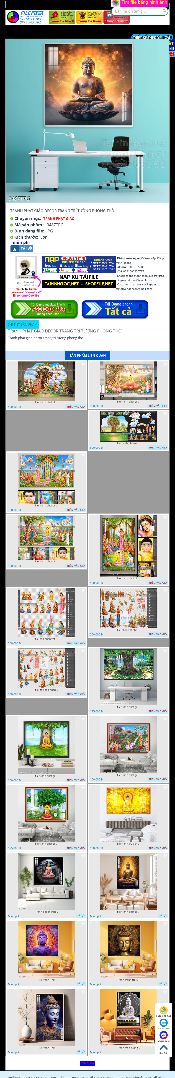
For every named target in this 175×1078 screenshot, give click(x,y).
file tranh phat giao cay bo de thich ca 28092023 (46, 843)
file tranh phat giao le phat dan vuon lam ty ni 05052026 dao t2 (128, 578)
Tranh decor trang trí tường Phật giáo (46, 911)
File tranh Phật (46, 979)
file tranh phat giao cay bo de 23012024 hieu (128, 707)
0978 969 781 (163, 1012)
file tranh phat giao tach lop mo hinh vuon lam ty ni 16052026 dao (46, 402)
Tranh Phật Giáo (59, 218)
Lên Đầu (163, 1049)
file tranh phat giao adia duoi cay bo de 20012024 (46, 776)
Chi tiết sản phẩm (22, 324)
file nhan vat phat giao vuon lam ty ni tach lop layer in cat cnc (128, 630)
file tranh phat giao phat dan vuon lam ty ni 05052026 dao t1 (46, 561)
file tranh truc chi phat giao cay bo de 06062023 (128, 843)
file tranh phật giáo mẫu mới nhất (128, 911)
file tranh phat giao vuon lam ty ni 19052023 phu (128, 775)
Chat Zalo (163, 1024)
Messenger (163, 1036)
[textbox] (139, 11)
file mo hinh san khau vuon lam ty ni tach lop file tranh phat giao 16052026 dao (128, 443)
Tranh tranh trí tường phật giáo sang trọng (128, 979)
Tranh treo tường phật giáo (128, 1047)
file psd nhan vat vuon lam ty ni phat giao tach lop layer (46, 638)
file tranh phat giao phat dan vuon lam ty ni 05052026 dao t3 (46, 505)
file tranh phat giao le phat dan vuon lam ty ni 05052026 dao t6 (128, 401)
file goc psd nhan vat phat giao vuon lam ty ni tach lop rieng (46, 689)
